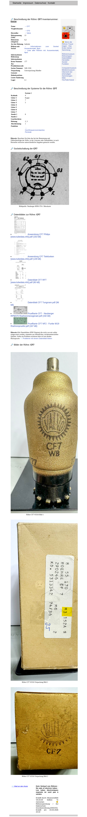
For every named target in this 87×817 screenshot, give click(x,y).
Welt (63, 78)
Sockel (64, 62)
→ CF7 (27, 26)
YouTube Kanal (68, 80)
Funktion (65, 64)
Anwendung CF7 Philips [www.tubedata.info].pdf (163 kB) (30, 235)
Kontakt (51, 3)
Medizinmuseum (68, 70)
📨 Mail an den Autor (20, 786)
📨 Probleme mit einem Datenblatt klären (36, 338)
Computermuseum (69, 68)
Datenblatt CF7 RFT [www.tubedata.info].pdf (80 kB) (29, 281)
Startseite (17, 3)
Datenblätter (67, 58)
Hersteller (65, 60)
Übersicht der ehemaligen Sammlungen (67, 74)
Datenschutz (40, 3)
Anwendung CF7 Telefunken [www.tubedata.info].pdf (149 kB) (32, 257)
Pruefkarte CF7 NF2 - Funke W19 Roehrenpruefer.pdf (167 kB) (35, 324)
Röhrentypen (67, 56)
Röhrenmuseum (68, 54)
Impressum (28, 3)
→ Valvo (27, 33)
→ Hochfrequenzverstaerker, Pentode (35, 130)
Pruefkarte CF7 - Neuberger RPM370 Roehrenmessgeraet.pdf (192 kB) (32, 314)
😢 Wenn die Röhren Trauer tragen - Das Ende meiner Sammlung (67, 46)
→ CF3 (27, 31)
